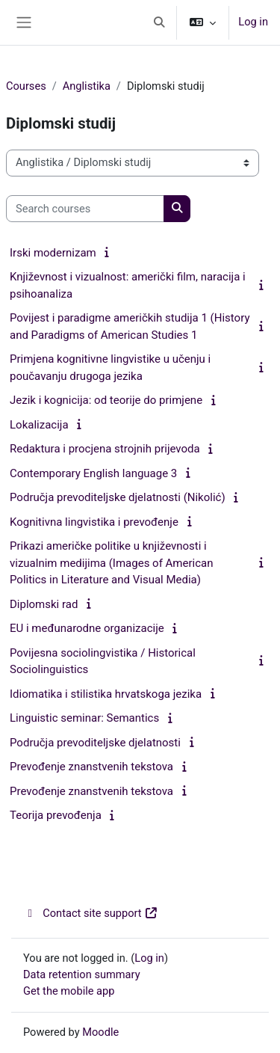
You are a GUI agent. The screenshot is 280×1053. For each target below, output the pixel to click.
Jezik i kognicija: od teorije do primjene (106, 400)
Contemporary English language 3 (93, 473)
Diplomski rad (44, 604)
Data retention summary (81, 974)
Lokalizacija (39, 425)
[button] (159, 22)
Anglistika (87, 86)
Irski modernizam (53, 253)
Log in (253, 21)
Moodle (100, 1032)
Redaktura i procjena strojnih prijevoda (105, 448)
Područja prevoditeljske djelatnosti (95, 742)
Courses (26, 86)
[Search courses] (85, 208)
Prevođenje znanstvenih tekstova (91, 766)
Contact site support (90, 913)
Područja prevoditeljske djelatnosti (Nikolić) (117, 497)
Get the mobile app (68, 991)
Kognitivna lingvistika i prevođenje (94, 522)
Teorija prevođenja (56, 815)
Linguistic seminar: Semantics (84, 718)
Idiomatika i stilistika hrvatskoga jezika (106, 694)
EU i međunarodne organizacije (87, 628)
